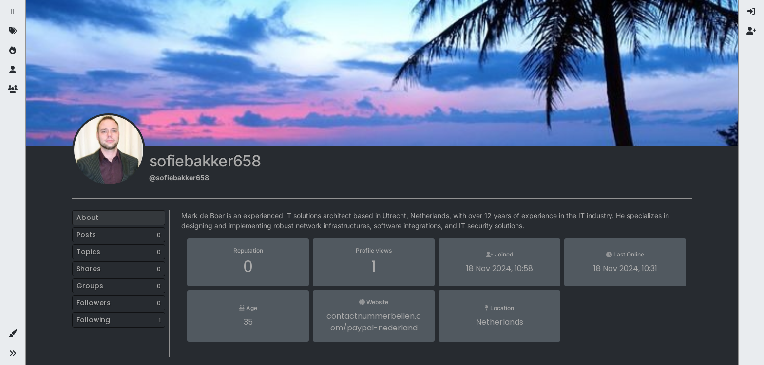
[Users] (12, 70)
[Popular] (12, 50)
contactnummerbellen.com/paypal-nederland (373, 321)
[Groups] (12, 89)
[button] (12, 334)
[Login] (751, 11)
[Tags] (12, 31)
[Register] (751, 31)
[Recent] (12, 11)
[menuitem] (751, 11)
